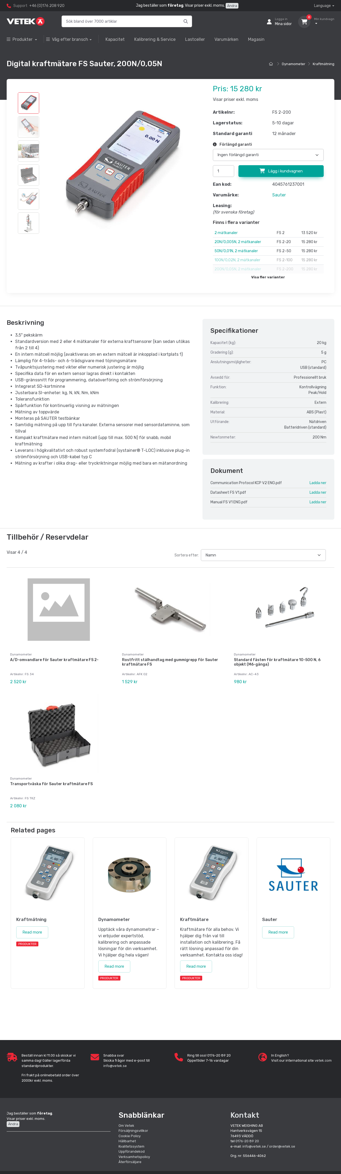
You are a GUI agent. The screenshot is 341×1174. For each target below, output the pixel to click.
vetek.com (323, 1060)
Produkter (20, 39)
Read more (32, 932)
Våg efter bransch (67, 39)
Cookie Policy (130, 1136)
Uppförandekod (132, 1151)
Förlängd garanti (232, 144)
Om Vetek (126, 1125)
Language (322, 5)
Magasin (256, 39)
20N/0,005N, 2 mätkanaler (237, 242)
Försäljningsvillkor (133, 1130)
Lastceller (195, 39)
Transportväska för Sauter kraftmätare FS (51, 783)
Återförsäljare (130, 1162)
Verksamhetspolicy (134, 1157)
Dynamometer (293, 64)
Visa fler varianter (268, 277)
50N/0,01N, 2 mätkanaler (236, 251)
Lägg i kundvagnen (281, 171)
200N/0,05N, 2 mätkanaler (237, 269)
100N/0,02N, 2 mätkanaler (237, 260)
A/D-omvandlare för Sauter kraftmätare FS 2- (54, 660)
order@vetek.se (282, 1146)
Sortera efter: (186, 555)
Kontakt (244, 1114)
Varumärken (226, 39)
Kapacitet (115, 39)
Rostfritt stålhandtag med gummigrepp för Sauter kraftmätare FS (170, 662)
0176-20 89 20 (247, 1141)
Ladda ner (318, 483)
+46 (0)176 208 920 (46, 5)
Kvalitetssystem (131, 1146)
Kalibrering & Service (155, 39)
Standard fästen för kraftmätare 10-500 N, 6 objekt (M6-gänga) (277, 662)
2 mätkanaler (226, 233)
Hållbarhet (127, 1141)
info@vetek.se (115, 1066)
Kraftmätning (323, 64)
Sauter (279, 194)
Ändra (232, 6)
